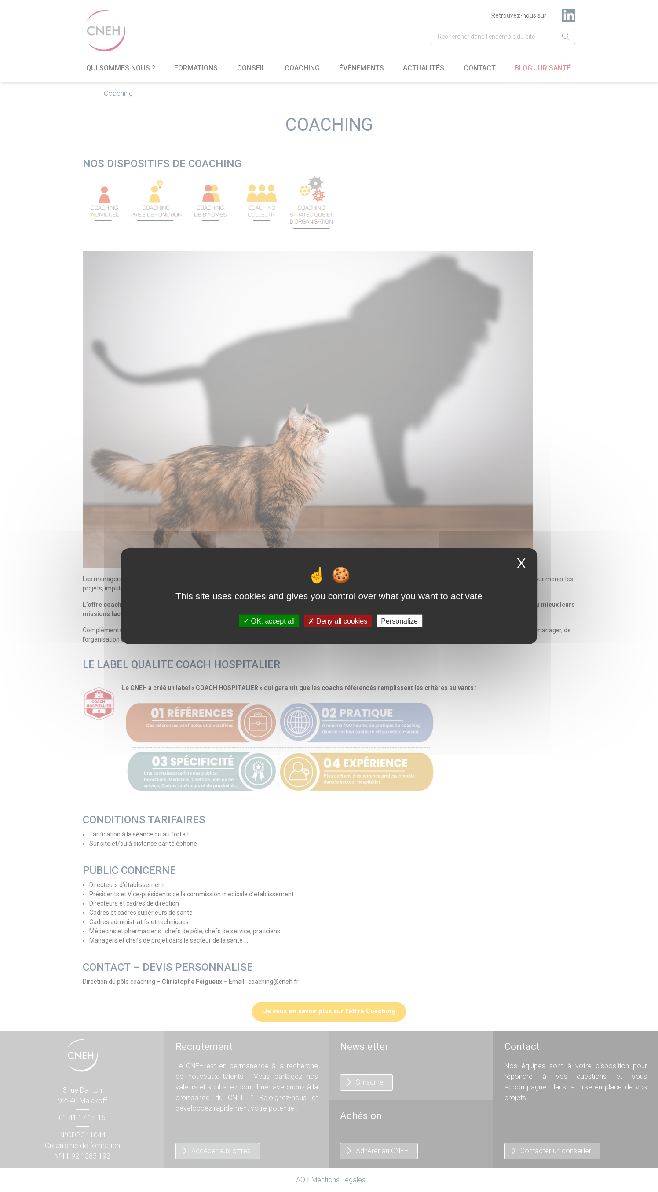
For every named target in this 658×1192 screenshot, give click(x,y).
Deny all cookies (337, 621)
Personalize (399, 621)
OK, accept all (269, 621)
